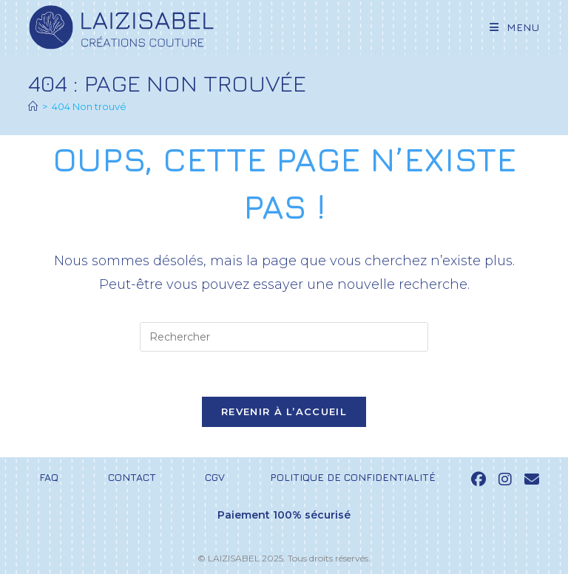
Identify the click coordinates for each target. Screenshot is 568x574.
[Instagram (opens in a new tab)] (505, 479)
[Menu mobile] (509, 27)
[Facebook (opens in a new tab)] (478, 479)
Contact (132, 477)
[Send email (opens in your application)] (531, 479)
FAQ (48, 477)
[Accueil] (33, 106)
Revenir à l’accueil (284, 411)
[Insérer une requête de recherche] (284, 337)
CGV (215, 477)
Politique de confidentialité (353, 477)
